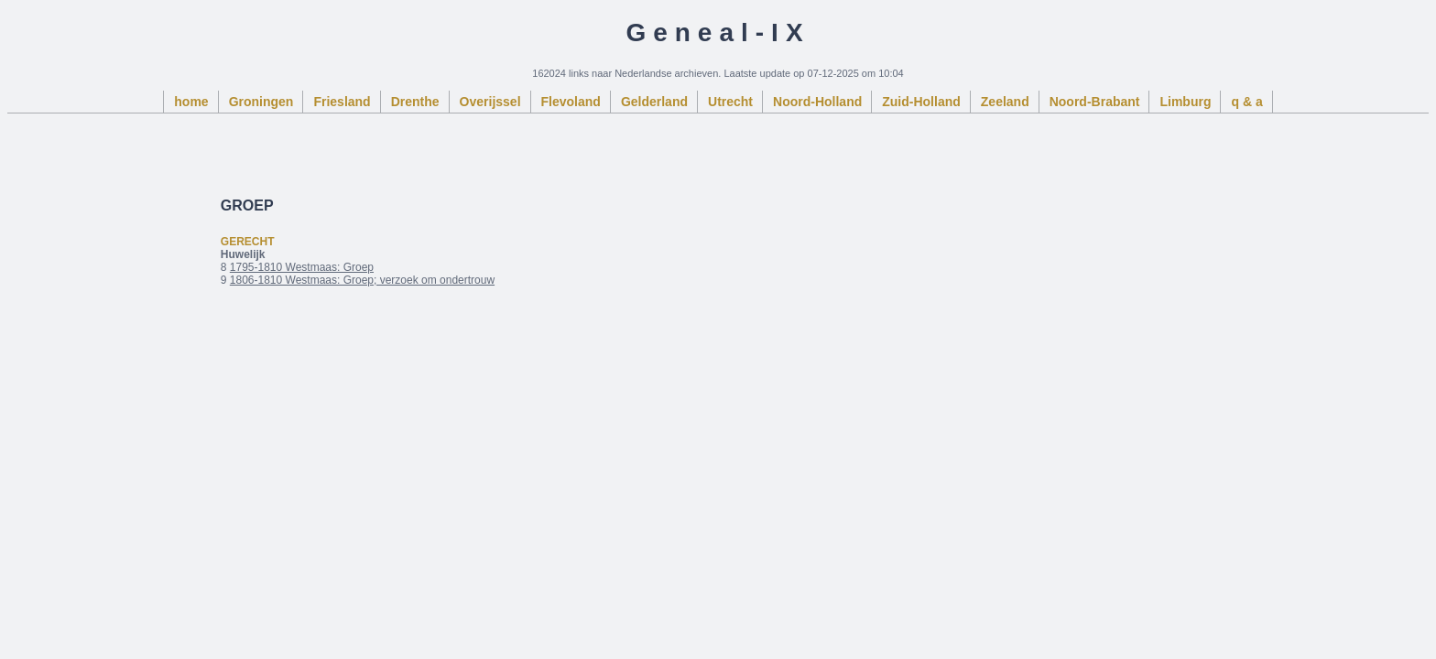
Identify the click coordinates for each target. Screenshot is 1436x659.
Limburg (1185, 101)
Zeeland (1005, 101)
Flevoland (571, 101)
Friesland (341, 101)
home (191, 101)
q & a (1246, 101)
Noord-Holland (817, 101)
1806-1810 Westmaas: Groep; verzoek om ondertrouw (362, 280)
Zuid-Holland (921, 101)
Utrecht (730, 101)
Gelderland (654, 101)
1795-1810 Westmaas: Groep (302, 267)
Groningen (261, 101)
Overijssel (490, 101)
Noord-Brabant (1095, 101)
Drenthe (415, 101)
